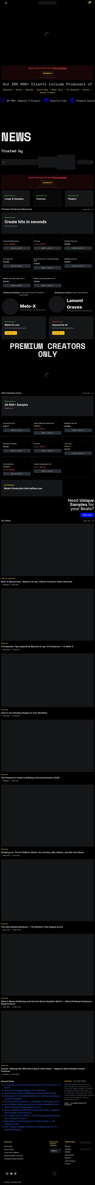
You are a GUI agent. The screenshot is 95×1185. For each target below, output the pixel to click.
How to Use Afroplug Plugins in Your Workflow (24, 713)
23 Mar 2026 (16, 1007)
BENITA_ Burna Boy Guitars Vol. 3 (14, 278)
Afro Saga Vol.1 (8, 259)
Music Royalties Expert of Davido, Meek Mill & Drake (79, 310)
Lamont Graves (75, 304)
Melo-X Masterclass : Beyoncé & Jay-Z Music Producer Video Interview (36, 581)
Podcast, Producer (8, 578)
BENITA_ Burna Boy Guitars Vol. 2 (44, 278)
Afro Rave (37, 241)
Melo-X (28, 306)
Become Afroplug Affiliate (68, 1149)
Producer (4, 643)
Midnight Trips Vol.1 (70, 259)
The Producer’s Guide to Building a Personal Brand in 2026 (30, 777)
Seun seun (5, 649)
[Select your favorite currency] (55, 1151)
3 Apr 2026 (16, 649)
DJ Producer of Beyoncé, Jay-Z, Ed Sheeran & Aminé (33, 309)
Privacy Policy (9, 1149)
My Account (8, 1146)
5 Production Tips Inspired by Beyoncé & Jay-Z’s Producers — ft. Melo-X (37, 646)
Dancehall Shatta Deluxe (11, 241)
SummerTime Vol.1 (9, 423)
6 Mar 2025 (15, 584)
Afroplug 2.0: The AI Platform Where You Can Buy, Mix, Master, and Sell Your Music (42, 852)
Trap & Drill (67, 443)
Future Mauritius (8, 464)
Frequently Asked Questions (13, 1159)
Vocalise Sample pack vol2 (42, 464)
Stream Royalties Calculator (13, 1156)
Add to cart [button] (16, 248)
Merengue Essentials (10, 443)
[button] (89, 3)
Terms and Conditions (11, 1152)
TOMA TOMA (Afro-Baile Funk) (44, 423)
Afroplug (5, 584)
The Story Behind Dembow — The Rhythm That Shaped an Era (32, 927)
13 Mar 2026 (15, 1074)
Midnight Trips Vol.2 (70, 241)
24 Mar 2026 (16, 930)
